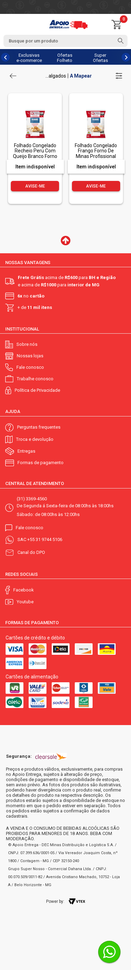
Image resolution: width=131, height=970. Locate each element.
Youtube (25, 601)
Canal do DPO (31, 552)
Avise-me (35, 186)
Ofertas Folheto (64, 58)
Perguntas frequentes (38, 427)
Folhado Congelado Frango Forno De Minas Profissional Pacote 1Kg (96, 153)
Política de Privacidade (37, 390)
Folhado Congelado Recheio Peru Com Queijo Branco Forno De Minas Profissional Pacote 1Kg (35, 156)
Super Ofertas (100, 58)
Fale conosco (30, 367)
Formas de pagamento (40, 462)
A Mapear (81, 75)
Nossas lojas (30, 355)
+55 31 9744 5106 (44, 539)
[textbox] (65, 41)
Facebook (23, 590)
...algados (55, 75)
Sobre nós (26, 344)
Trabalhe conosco (35, 378)
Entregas (26, 451)
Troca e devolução (34, 439)
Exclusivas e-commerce (29, 58)
